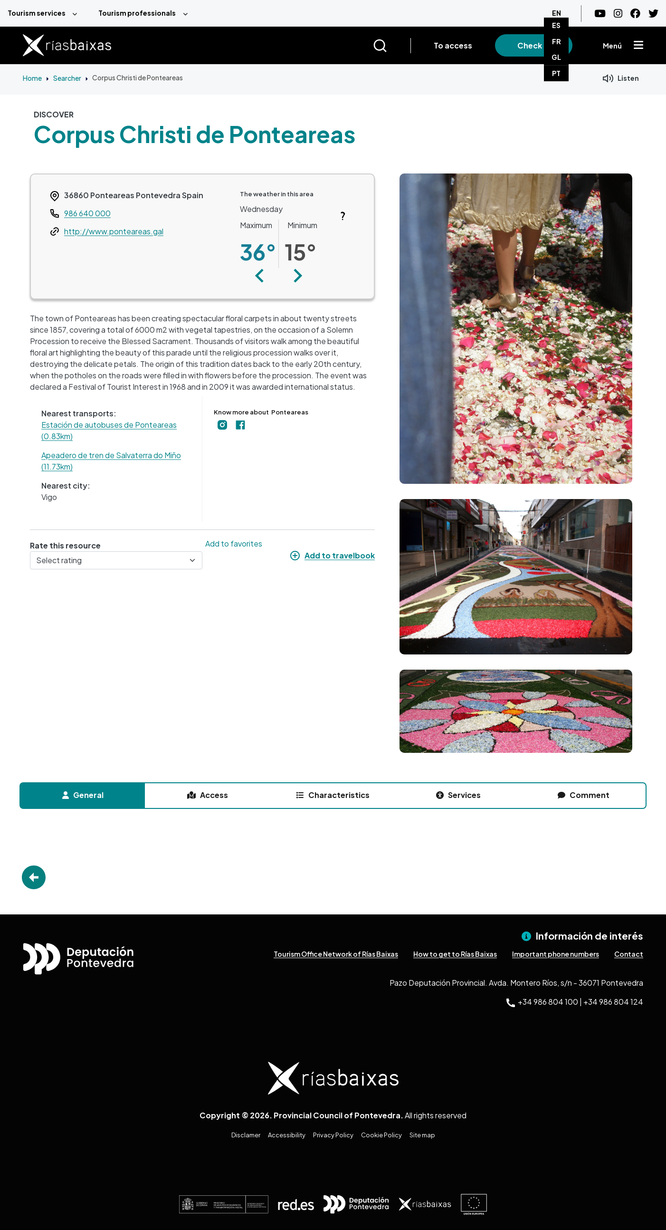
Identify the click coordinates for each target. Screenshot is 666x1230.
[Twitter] (653, 14)
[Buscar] (391, 45)
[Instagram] (618, 14)
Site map (422, 1135)
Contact (628, 954)
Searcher (67, 78)
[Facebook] (635, 14)
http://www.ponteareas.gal (113, 231)
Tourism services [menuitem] (37, 13)
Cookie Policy (381, 1135)
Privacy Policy (333, 1135)
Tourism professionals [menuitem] (137, 13)
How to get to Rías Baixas (455, 954)
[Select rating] (116, 560)
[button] (259, 275)
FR (556, 41)
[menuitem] (45, 13)
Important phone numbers (555, 954)
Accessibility (286, 1135)
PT (556, 73)
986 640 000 (87, 213)
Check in (533, 45)
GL (556, 57)
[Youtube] (600, 14)
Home (32, 78)
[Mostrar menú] (638, 45)
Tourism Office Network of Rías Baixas (336, 954)
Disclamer (245, 1135)
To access (453, 45)
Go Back (33, 877)
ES (556, 25)
